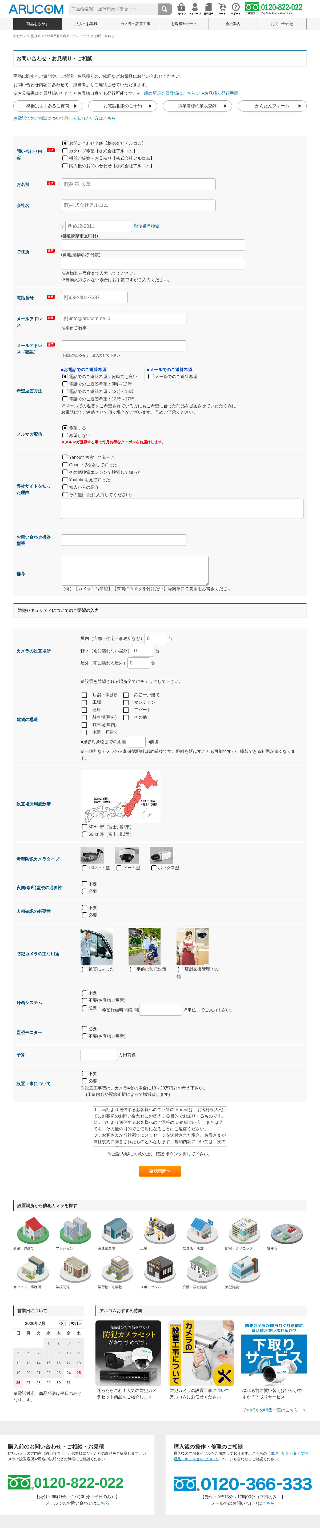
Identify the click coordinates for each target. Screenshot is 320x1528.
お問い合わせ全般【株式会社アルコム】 (107, 143)
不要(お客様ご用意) (104, 1000)
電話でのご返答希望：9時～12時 (100, 384)
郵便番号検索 (146, 226)
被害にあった (98, 969)
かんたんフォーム (272, 106)
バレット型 (96, 868)
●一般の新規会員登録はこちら (166, 93)
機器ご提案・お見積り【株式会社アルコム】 (111, 158)
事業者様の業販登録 (197, 106)
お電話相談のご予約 (122, 106)
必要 (93, 891)
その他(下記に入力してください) (100, 494)
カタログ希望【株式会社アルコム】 (103, 151)
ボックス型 (165, 868)
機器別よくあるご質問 (47, 106)
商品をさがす (37, 24)
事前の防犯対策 (148, 969)
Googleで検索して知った (93, 465)
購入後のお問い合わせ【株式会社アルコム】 (111, 166)
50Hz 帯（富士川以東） (111, 827)
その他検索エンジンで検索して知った (105, 472)
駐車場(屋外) (99, 717)
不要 (93, 884)
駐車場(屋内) (99, 725)
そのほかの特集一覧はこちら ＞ (275, 1410)
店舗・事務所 (100, 695)
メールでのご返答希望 (176, 376)
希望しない (79, 435)
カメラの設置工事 (135, 24)
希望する (77, 428)
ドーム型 (128, 868)
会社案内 (233, 24)
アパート (137, 710)
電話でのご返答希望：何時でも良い (103, 376)
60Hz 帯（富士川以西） (111, 834)
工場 (91, 702)
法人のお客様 (86, 24)
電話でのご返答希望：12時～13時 (101, 391)
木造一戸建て (100, 732)
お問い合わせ (282, 24)
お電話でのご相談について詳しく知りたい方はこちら (64, 118)
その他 (135, 717)
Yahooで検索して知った (92, 457)
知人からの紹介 (84, 487)
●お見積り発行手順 (220, 93)
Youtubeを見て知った (89, 479)
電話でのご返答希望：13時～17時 (101, 399)
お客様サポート (184, 24)
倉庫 (91, 710)
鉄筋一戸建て (141, 695)
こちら (103, 1503)
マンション (139, 702)
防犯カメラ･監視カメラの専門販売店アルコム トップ (51, 36)
